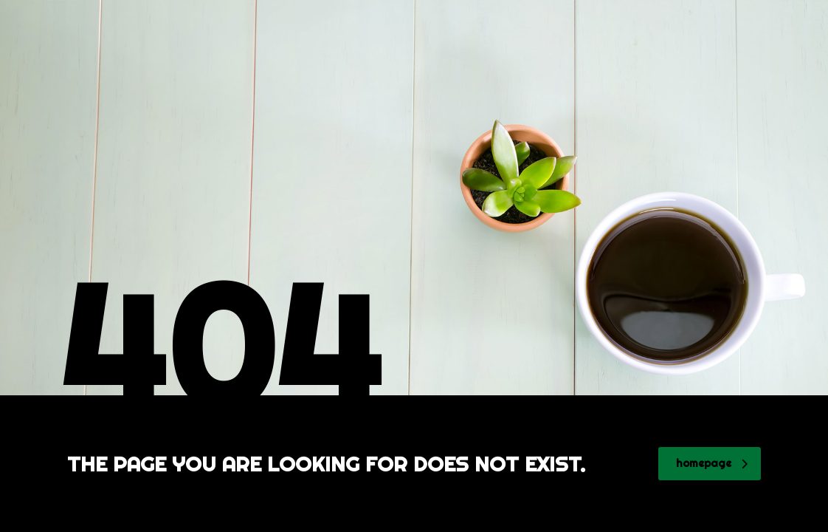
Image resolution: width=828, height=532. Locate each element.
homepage (712, 463)
